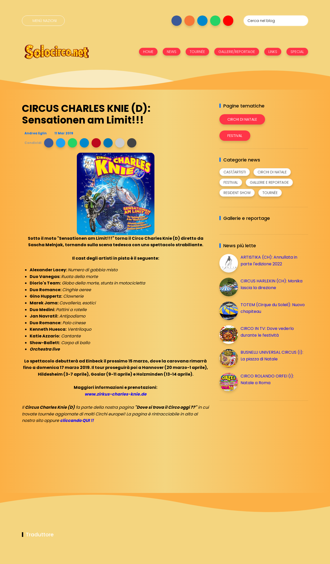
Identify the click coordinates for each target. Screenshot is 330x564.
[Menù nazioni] (43, 21)
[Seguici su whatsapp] (215, 21)
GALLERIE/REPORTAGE (236, 51)
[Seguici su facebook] (176, 21)
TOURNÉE (197, 51)
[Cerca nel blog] (276, 21)
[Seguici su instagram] (189, 21)
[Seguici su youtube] (228, 21)
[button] (48, 143)
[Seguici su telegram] (202, 21)
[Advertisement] (258, 440)
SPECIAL (297, 51)
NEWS (171, 51)
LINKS (272, 51)
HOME (148, 51)
